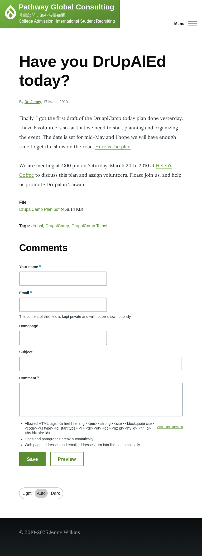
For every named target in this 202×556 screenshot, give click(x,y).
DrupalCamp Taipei (89, 226)
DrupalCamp (57, 226)
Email (24, 293)
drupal (37, 226)
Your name (28, 267)
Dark (55, 493)
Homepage (28, 326)
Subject (26, 352)
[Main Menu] (184, 23)
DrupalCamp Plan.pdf (39, 209)
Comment (27, 378)
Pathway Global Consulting (66, 7)
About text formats (170, 427)
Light (27, 493)
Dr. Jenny (33, 102)
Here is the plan (113, 147)
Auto (41, 493)
